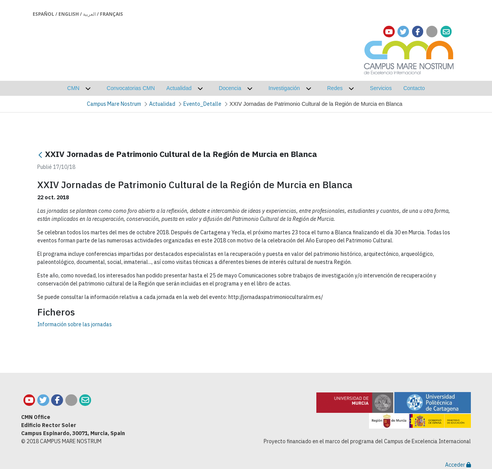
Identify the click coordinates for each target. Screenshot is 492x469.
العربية (89, 14)
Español (43, 14)
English (68, 14)
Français (111, 14)
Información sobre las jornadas (74, 324)
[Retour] (40, 155)
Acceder (458, 464)
